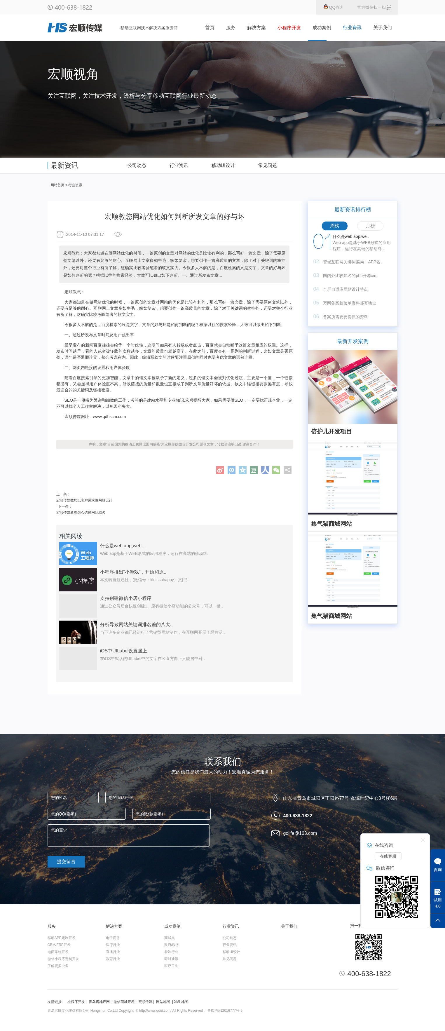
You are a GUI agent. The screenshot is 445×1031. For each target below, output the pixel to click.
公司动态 (230, 938)
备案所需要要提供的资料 (345, 316)
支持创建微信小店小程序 (125, 598)
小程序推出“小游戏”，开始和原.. (133, 572)
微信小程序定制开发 (63, 959)
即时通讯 (171, 959)
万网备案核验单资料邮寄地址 (349, 303)
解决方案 (256, 27)
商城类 (169, 938)
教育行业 (113, 959)
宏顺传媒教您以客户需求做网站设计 (84, 500)
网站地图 (163, 1002)
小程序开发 (76, 1002)
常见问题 (230, 959)
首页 (209, 27)
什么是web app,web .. (123, 545)
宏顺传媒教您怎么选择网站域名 (80, 513)
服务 (230, 27)
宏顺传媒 (145, 1002)
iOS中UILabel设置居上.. (125, 650)
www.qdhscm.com (109, 416)
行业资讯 (352, 27)
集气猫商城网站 (331, 523)
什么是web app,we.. (351, 236)
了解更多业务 (58, 966)
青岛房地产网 (99, 1002)
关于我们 (382, 27)
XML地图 (181, 1002)
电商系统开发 (58, 952)
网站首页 (57, 185)
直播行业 (113, 952)
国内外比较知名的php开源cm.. (350, 275)
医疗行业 (113, 945)
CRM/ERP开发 (59, 945)
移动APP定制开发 (62, 938)
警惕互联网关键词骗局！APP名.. (353, 262)
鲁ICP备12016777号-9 (224, 1011)
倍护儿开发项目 (331, 431)
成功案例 (322, 27)
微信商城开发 (124, 1002)
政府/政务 (171, 945)
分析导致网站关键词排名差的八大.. (136, 624)
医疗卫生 (171, 966)
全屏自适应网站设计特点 (345, 289)
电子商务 (113, 938)
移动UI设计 (231, 952)
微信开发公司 (189, 444)
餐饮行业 (171, 952)
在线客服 (388, 856)
